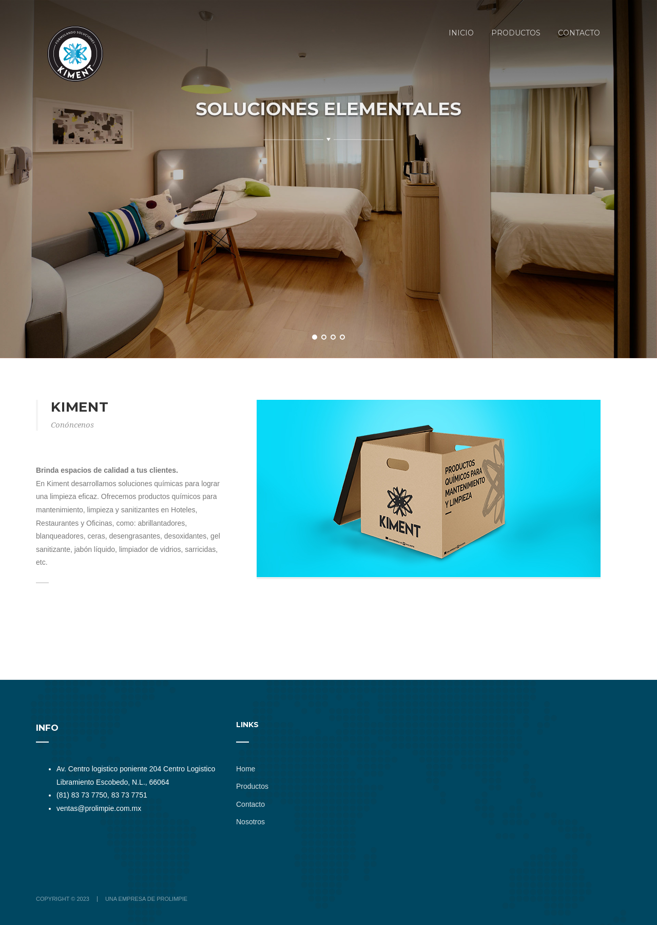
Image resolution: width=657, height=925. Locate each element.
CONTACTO (579, 33)
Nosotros (250, 822)
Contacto (250, 804)
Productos (515, 33)
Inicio (461, 33)
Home (245, 769)
